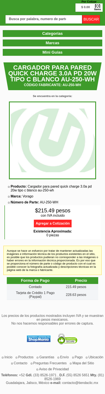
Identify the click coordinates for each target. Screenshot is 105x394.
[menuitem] (26, 357)
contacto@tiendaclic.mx (80, 383)
